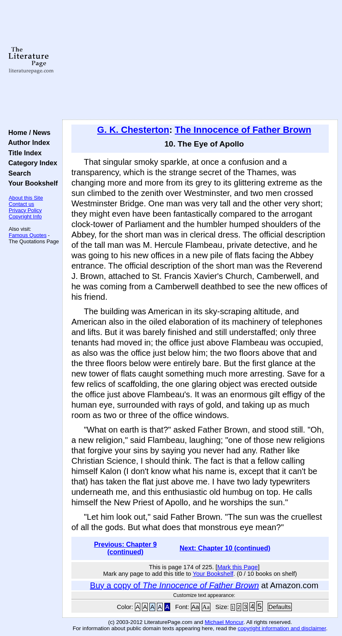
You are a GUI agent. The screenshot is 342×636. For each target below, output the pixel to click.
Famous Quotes (27, 235)
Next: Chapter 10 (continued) (225, 548)
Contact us (21, 204)
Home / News (28, 132)
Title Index (23, 153)
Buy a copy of (174, 585)
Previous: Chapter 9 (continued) (125, 548)
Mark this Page (237, 567)
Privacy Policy (25, 210)
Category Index (31, 162)
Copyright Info (25, 216)
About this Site (26, 198)
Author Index (27, 142)
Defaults (280, 607)
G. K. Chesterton (133, 130)
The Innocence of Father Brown (243, 130)
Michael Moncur (224, 622)
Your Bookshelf (31, 183)
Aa (195, 607)
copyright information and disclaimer (282, 628)
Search (18, 173)
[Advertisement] (200, 60)
